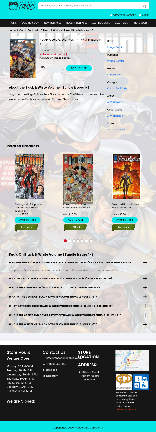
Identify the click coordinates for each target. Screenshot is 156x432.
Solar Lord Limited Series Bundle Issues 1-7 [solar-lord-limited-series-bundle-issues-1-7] (125, 206)
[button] (65, 240)
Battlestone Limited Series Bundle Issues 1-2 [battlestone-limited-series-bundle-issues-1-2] (76, 206)
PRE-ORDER (140, 23)
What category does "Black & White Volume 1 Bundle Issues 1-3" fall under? (61, 306)
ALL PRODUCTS (101, 23)
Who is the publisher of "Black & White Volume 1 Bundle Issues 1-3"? (54, 287)
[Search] (93, 5)
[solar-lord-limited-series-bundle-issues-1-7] (126, 176)
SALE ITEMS (121, 23)
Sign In (144, 14)
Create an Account (123, 14)
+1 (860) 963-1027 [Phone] (56, 364)
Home (12, 30)
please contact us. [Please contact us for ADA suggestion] (126, 409)
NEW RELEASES (52, 23)
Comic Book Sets (29, 30)
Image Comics (115, 61)
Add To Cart (79, 68)
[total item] (56, 69)
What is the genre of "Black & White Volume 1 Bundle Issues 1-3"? (53, 296)
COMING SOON (30, 23)
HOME (13, 23)
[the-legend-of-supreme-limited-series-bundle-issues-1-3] (29, 177)
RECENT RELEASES (76, 23)
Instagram (52, 376)
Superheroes (115, 74)
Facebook (51, 370)
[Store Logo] (22, 6)
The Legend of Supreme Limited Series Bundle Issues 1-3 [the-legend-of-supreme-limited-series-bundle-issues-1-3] (28, 207)
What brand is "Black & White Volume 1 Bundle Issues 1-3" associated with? (60, 278)
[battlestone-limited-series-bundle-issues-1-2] (78, 179)
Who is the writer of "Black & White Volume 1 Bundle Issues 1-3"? (53, 324)
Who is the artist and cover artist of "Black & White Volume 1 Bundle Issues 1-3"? (65, 315)
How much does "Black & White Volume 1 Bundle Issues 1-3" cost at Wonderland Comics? (70, 262)
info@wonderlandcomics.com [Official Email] (64, 358)
